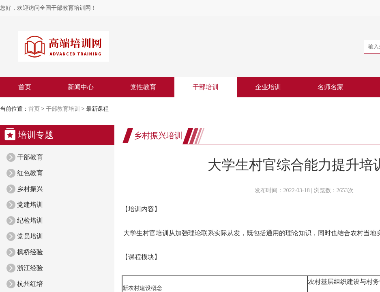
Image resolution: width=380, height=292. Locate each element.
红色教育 (30, 173)
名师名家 (331, 87)
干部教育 (30, 157)
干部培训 (206, 87)
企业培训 (268, 87)
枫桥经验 (30, 252)
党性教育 (143, 87)
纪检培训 (30, 220)
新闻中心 (81, 87)
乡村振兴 (30, 188)
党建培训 (30, 204)
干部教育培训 (63, 109)
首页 (24, 87)
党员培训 (30, 236)
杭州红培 (30, 283)
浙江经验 (30, 267)
